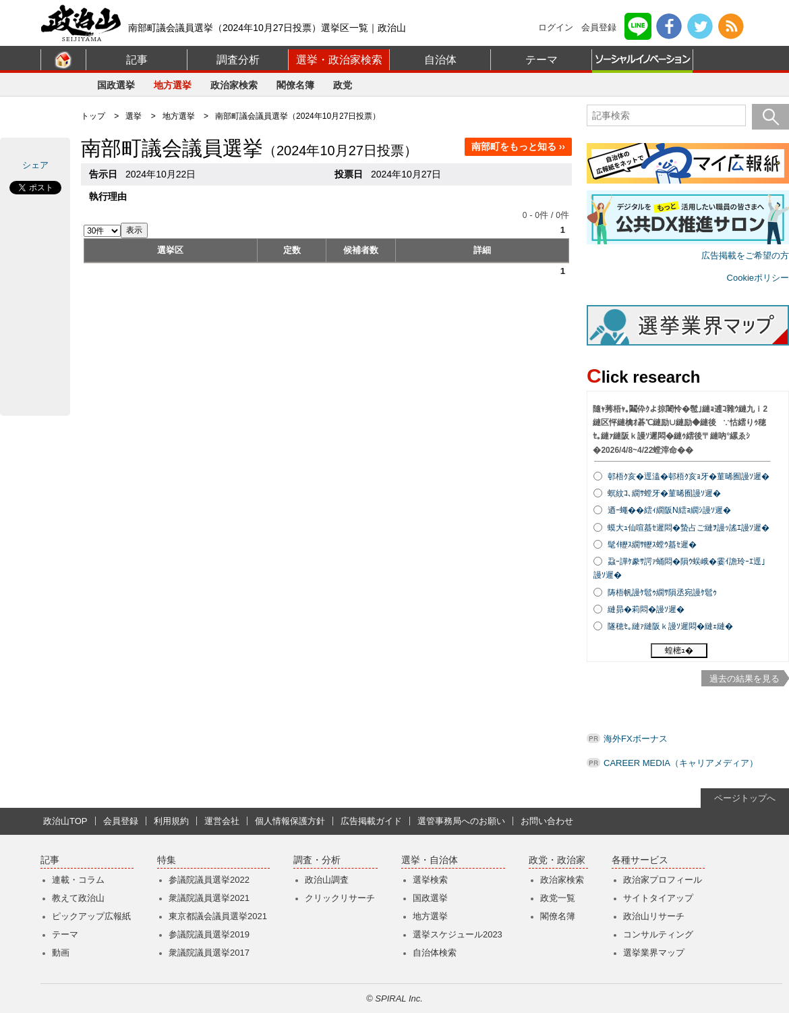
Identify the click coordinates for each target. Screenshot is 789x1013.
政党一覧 (557, 898)
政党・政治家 (557, 860)
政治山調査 (327, 879)
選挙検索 (430, 879)
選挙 (133, 116)
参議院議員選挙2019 (209, 934)
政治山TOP (65, 821)
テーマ (541, 59)
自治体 (440, 59)
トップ (93, 116)
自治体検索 (435, 952)
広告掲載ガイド (371, 821)
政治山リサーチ (653, 916)
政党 (342, 85)
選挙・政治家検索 (339, 59)
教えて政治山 (78, 898)
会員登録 (598, 27)
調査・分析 (317, 860)
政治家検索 (234, 85)
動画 (60, 952)
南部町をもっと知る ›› (518, 146)
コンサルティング (658, 934)
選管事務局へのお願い (461, 821)
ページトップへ (745, 798)
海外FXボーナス (636, 739)
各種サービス (640, 860)
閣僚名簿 (295, 85)
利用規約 (171, 821)
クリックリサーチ (340, 898)
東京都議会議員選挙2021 (218, 916)
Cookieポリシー (758, 278)
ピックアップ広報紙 (91, 916)
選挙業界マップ (653, 952)
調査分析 (238, 59)
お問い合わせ (547, 821)
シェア (35, 165)
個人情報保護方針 (290, 821)
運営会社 (221, 821)
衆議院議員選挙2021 (209, 898)
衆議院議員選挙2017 (209, 952)
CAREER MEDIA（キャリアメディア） (681, 763)
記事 (137, 59)
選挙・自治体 (429, 860)
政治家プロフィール (662, 879)
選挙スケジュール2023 (457, 934)
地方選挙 (173, 85)
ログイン (555, 27)
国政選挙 (116, 85)
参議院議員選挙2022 (209, 879)
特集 (166, 860)
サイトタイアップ (658, 898)
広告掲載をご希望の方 (745, 255)
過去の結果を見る (744, 679)
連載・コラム (78, 879)
